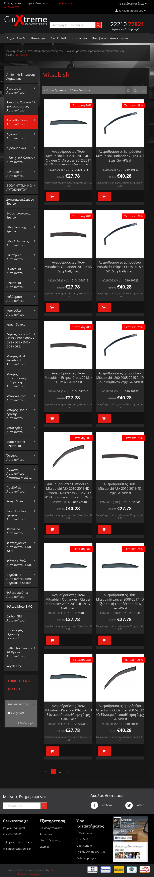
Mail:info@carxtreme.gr (17, 848)
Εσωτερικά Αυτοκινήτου (15, 257)
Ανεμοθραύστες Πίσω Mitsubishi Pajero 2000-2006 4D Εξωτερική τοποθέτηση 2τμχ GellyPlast (68, 712)
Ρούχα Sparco (15, 501)
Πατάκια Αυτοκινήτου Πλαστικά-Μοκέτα (18, 473)
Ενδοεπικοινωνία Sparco (18, 215)
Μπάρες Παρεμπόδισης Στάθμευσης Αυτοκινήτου (16, 380)
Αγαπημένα (46, 834)
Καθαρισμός (27, 723)
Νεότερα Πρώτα (55, 90)
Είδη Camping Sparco (16, 229)
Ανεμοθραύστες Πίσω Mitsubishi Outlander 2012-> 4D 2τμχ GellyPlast (68, 266)
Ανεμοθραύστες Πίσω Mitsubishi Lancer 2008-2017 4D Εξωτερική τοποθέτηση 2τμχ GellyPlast (120, 601)
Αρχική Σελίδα (16, 38)
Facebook (101, 805)
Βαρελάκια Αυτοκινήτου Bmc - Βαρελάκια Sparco (19, 579)
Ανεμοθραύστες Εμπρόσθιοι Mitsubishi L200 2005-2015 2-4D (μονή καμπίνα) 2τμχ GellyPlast (120, 377)
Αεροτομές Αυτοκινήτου (15, 90)
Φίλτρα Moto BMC (19, 606)
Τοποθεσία (82, 839)
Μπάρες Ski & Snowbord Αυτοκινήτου (15, 360)
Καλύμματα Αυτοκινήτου (15, 299)
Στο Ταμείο (79, 38)
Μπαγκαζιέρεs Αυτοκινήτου (16, 398)
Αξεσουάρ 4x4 (16, 148)
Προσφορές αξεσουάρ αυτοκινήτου (15, 634)
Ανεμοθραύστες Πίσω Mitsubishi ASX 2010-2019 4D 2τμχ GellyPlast (120, 488)
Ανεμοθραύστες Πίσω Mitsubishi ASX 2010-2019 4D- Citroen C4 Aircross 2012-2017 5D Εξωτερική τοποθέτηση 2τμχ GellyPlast (68, 160)
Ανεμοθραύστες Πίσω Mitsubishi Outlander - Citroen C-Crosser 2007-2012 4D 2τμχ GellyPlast (68, 601)
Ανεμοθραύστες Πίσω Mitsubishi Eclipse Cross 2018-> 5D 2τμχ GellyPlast (68, 377)
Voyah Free (14, 666)
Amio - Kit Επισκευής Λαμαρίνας (20, 76)
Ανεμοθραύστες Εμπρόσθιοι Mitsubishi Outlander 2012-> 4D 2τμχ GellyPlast (120, 156)
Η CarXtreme (84, 833)
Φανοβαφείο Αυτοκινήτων (110, 38)
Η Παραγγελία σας (51, 828)
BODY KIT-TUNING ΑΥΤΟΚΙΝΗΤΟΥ (19, 187)
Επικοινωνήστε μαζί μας (90, 852)
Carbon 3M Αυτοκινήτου (15, 618)
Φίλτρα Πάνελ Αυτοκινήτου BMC (19, 563)
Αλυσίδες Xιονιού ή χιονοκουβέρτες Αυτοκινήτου (19, 106)
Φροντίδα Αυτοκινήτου (15, 531)
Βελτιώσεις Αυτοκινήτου (15, 174)
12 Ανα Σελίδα (80, 90)
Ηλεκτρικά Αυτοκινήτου (15, 285)
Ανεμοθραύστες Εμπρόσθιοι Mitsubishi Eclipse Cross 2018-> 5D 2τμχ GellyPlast (120, 266)
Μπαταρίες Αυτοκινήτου (15, 430)
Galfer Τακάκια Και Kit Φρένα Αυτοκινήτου (19, 652)
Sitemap (45, 846)
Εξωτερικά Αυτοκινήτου (15, 271)
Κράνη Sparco (15, 324)
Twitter (134, 805)
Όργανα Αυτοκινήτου (15, 457)
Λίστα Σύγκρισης (50, 840)
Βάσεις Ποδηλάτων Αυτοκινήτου (19, 160)
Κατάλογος (38, 38)
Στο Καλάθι (59, 38)
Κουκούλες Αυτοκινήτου (15, 312)
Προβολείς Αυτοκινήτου (15, 489)
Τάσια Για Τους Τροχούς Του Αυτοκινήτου (16, 515)
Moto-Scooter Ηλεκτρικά (15, 444)
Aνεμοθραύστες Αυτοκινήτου (45, 51)
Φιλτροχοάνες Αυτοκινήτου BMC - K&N (20, 547)
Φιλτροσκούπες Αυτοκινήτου (17, 595)
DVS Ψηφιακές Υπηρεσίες (36, 872)
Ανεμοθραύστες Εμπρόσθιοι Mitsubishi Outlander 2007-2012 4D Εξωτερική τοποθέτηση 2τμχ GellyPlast (120, 712)
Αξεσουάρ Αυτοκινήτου (15, 136)
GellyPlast (15, 713)
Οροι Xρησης (84, 845)
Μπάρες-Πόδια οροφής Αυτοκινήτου (16, 414)
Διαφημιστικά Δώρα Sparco (20, 201)
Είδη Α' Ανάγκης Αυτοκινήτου (17, 243)
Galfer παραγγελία (87, 858)
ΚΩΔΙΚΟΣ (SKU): (58, 169)
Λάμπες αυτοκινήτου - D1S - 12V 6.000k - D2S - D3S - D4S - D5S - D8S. (20, 340)
